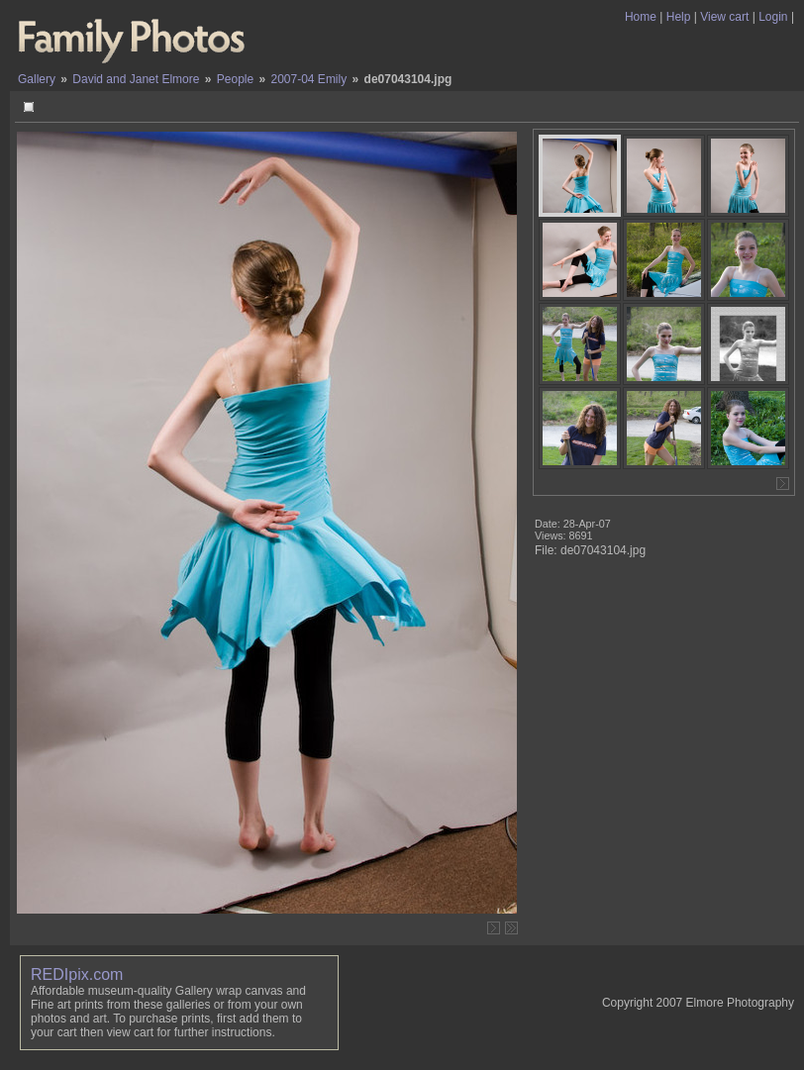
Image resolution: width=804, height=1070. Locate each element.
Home (640, 17)
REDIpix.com (77, 974)
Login (772, 17)
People (235, 79)
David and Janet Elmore (135, 79)
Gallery (36, 79)
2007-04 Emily (309, 79)
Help (678, 17)
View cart (724, 17)
